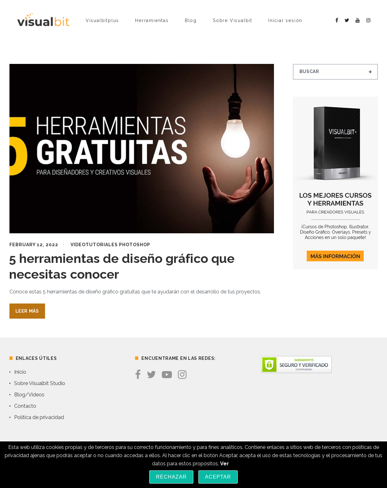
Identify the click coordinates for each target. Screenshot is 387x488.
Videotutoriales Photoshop (110, 244)
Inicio (20, 372)
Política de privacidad (39, 417)
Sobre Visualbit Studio (39, 383)
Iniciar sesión (285, 20)
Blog (191, 20)
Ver (224, 464)
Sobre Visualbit (232, 20)
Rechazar (171, 476)
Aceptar (218, 476)
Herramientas (152, 20)
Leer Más (27, 311)
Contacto (25, 406)
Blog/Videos (29, 395)
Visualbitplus (102, 20)
